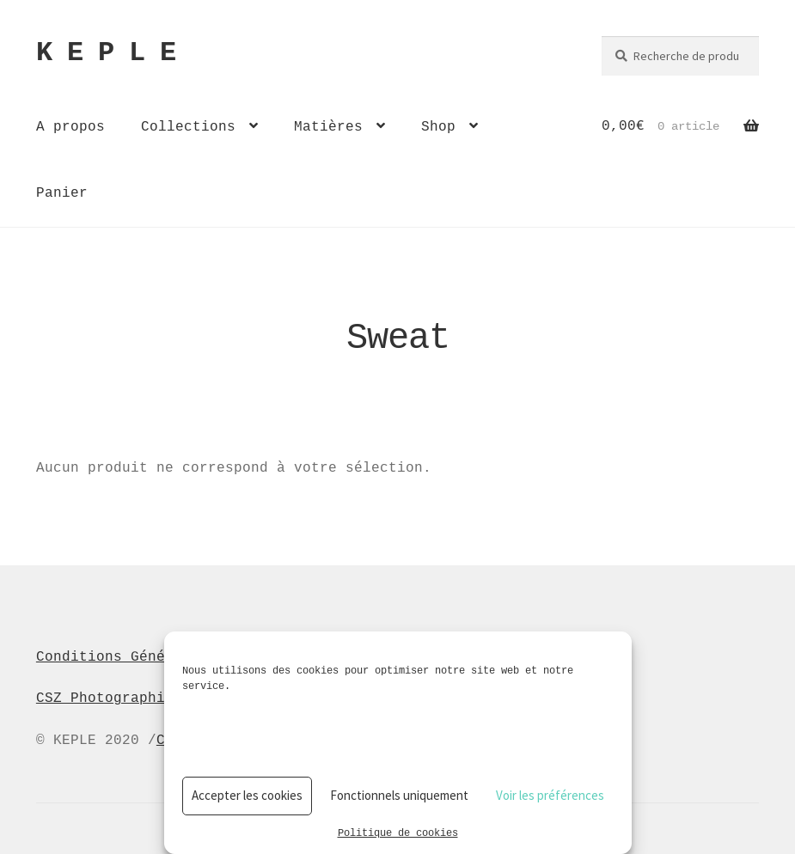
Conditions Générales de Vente (160, 656)
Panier (62, 192)
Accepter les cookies (247, 795)
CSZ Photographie (105, 697)
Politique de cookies (398, 832)
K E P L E (105, 53)
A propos (70, 126)
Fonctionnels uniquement (399, 795)
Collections (188, 126)
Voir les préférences (550, 795)
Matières (328, 126)
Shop (438, 126)
